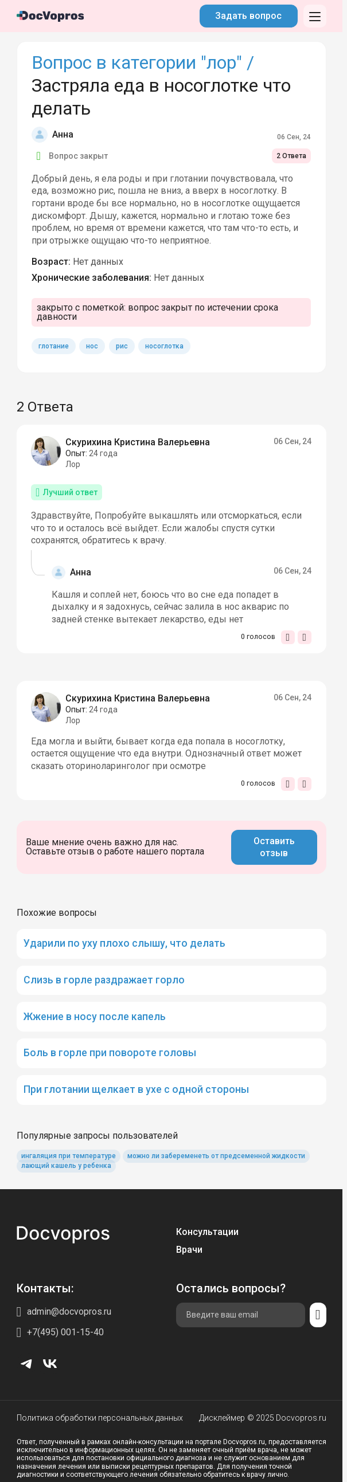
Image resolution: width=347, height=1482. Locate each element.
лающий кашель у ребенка (66, 1166)
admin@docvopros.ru (69, 1311)
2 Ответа (291, 156)
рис (122, 346)
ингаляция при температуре (68, 1156)
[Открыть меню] (314, 16)
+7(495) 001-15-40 (65, 1332)
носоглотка (164, 346)
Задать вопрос (248, 15)
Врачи (189, 1249)
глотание (53, 346)
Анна (62, 134)
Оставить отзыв (274, 847)
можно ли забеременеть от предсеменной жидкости (216, 1156)
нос (92, 346)
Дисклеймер (222, 1418)
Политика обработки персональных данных (100, 1418)
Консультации (207, 1231)
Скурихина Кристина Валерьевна (137, 442)
